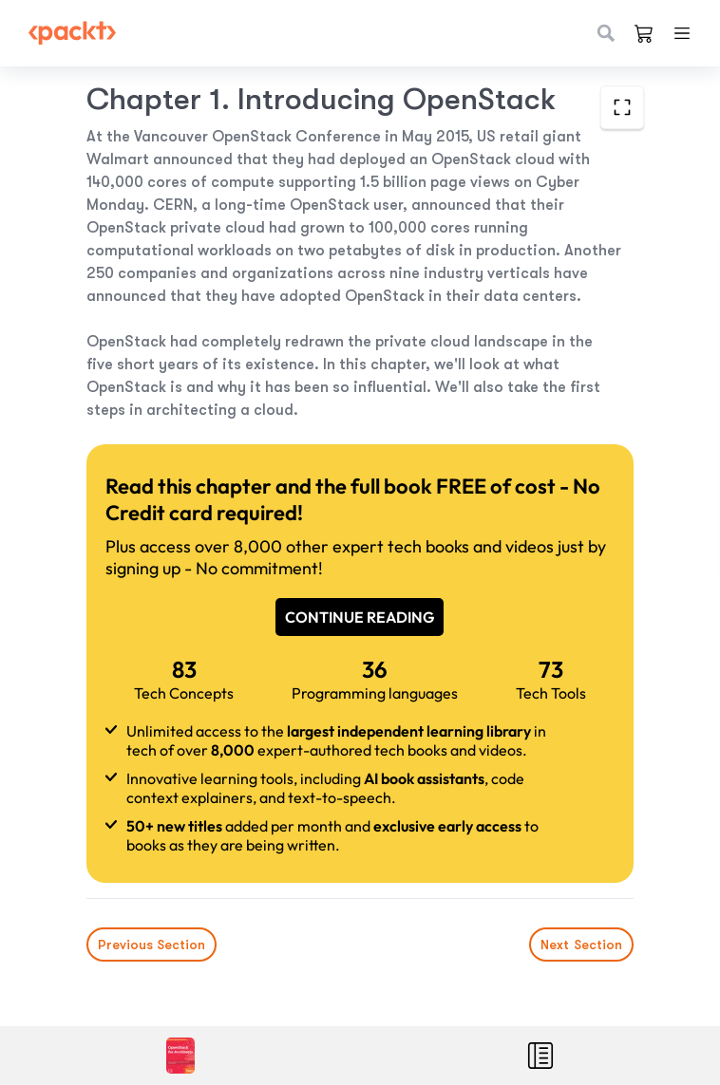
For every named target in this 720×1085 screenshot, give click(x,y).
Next (581, 944)
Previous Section (151, 944)
